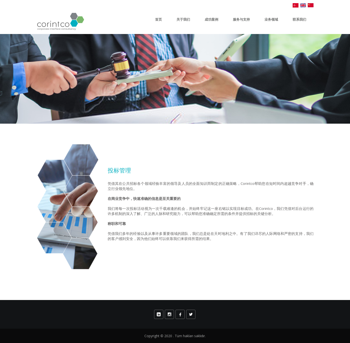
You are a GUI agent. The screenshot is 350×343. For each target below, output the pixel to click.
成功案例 (211, 19)
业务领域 (271, 19)
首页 (158, 19)
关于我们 (183, 19)
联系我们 (299, 19)
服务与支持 (241, 19)
